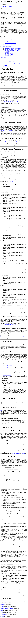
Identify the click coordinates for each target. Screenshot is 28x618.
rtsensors (23, 453)
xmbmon (18, 453)
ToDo (6, 65)
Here (1, 410)
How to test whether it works (10, 59)
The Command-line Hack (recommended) (13, 48)
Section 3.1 (10, 181)
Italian (1, 612)
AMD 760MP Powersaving (9, 55)
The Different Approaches (6, 46)
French (1, 610)
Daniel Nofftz (3, 4)
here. (26, 546)
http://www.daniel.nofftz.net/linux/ (12, 142)
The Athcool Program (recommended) (12, 50)
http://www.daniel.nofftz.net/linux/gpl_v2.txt (9, 101)
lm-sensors (14, 453)
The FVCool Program (9, 54)
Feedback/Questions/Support (10, 43)
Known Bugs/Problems (9, 60)
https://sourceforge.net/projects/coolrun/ (8, 324)
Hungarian (2, 604)
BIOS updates (7, 51)
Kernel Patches (7, 52)
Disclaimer (7, 42)
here (15, 403)
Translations (7, 66)
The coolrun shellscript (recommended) (12, 49)
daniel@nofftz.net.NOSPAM (6, 6)
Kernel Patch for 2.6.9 (7, 375)
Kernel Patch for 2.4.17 (7, 366)
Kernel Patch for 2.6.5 (7, 371)
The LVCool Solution (9, 53)
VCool (21, 401)
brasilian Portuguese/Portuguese (6, 608)
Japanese (2, 616)
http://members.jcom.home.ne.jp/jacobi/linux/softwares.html (12, 337)
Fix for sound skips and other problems (12, 62)
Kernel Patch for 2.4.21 (7, 368)
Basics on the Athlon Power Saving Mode (13, 40)
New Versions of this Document (11, 44)
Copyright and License (9, 41)
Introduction (3, 38)
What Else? (3, 57)
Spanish (2, 606)
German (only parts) (4, 614)
